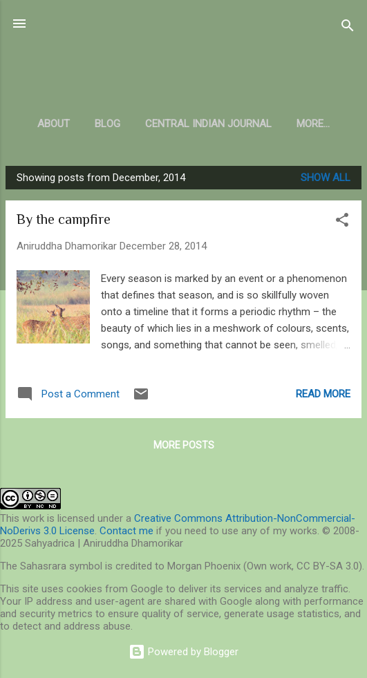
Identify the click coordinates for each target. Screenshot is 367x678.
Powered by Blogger (183, 652)
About (53, 123)
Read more (323, 394)
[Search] (347, 28)
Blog (107, 123)
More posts (183, 445)
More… (313, 123)
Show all (325, 177)
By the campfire (64, 219)
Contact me (126, 531)
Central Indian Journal (208, 123)
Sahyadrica (183, 57)
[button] (342, 222)
